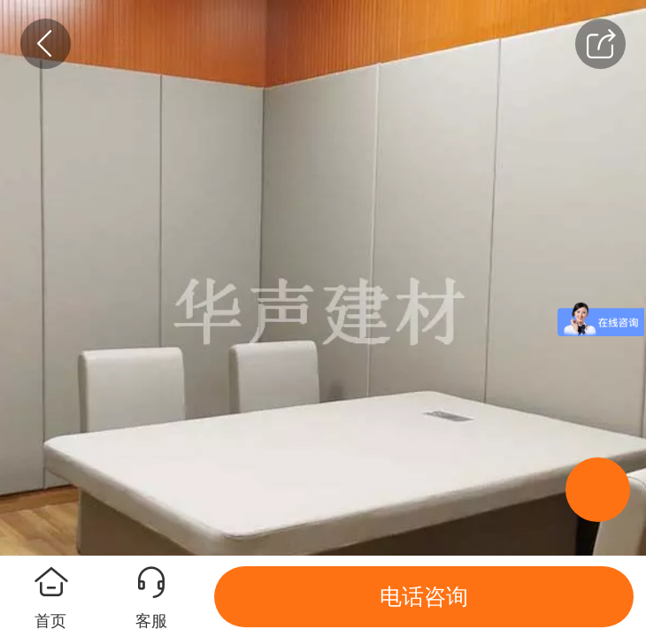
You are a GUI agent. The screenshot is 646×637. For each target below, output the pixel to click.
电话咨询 (424, 596)
